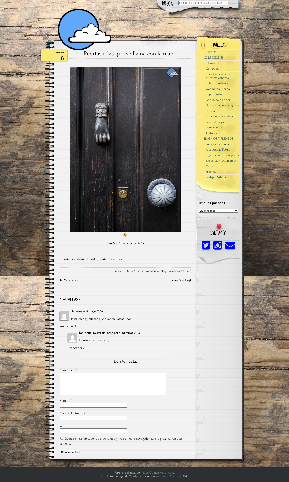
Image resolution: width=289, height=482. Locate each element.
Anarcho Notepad (169, 476)
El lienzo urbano (217, 83)
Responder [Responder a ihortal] (75, 348)
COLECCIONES (214, 58)
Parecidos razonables (220, 116)
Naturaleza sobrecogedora (223, 105)
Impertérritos (214, 94)
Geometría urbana (218, 89)
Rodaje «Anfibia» (216, 177)
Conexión (212, 69)
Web (62, 426)
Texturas (211, 133)
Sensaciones (214, 127)
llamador (92, 259)
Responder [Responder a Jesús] (67, 326)
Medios (211, 166)
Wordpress (136, 476)
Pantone (211, 111)
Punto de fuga (215, 122)
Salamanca (115, 259)
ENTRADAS (211, 52)
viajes (187, 271)
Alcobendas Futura (218, 149)
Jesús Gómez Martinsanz (158, 473)
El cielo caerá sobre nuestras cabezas (219, 76)
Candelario (79, 259)
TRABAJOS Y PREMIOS (218, 138)
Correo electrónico (73, 413)
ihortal (88, 333)
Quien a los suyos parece (223, 155)
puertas (103, 259)
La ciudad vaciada (217, 144)
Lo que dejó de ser (218, 100)
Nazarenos (69, 280)
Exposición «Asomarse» (221, 160)
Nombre (66, 401)
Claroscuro (213, 63)
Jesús (78, 311)
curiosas (176, 271)
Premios (211, 171)
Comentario (68, 370)
